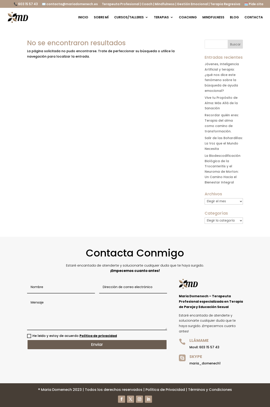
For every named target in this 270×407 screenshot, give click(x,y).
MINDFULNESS (213, 17)
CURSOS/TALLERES (129, 17)
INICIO (83, 17)
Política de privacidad (98, 336)
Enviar (97, 344)
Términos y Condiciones (210, 389)
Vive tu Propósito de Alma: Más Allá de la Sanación (221, 103)
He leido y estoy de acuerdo (72, 336)
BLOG (234, 17)
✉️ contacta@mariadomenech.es (70, 4)
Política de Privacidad (165, 389)
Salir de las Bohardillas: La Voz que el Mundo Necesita (224, 143)
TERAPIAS (161, 17)
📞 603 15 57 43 (26, 4)
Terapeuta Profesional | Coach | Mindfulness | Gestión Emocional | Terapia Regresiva (171, 4)
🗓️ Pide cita (253, 4)
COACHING (188, 17)
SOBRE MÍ (101, 17)
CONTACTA (253, 17)
